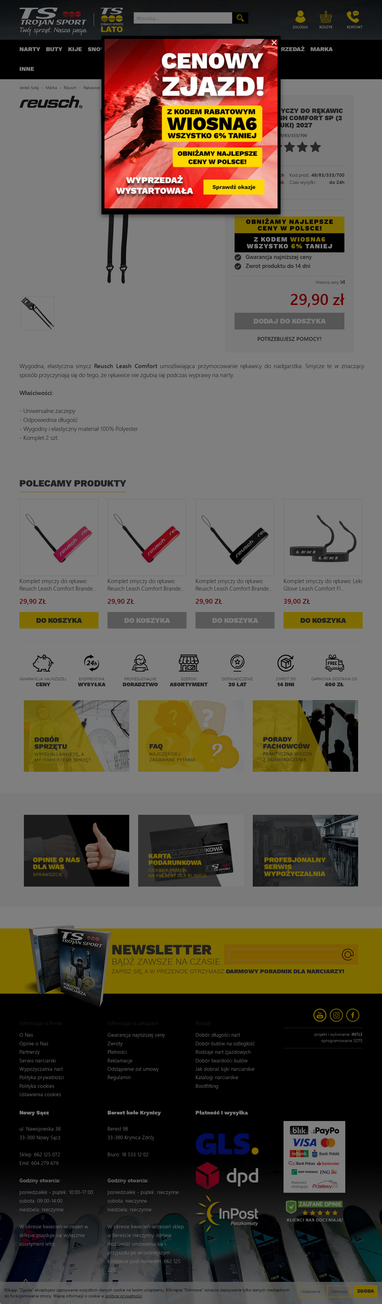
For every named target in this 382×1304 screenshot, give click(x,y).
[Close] (274, 42)
